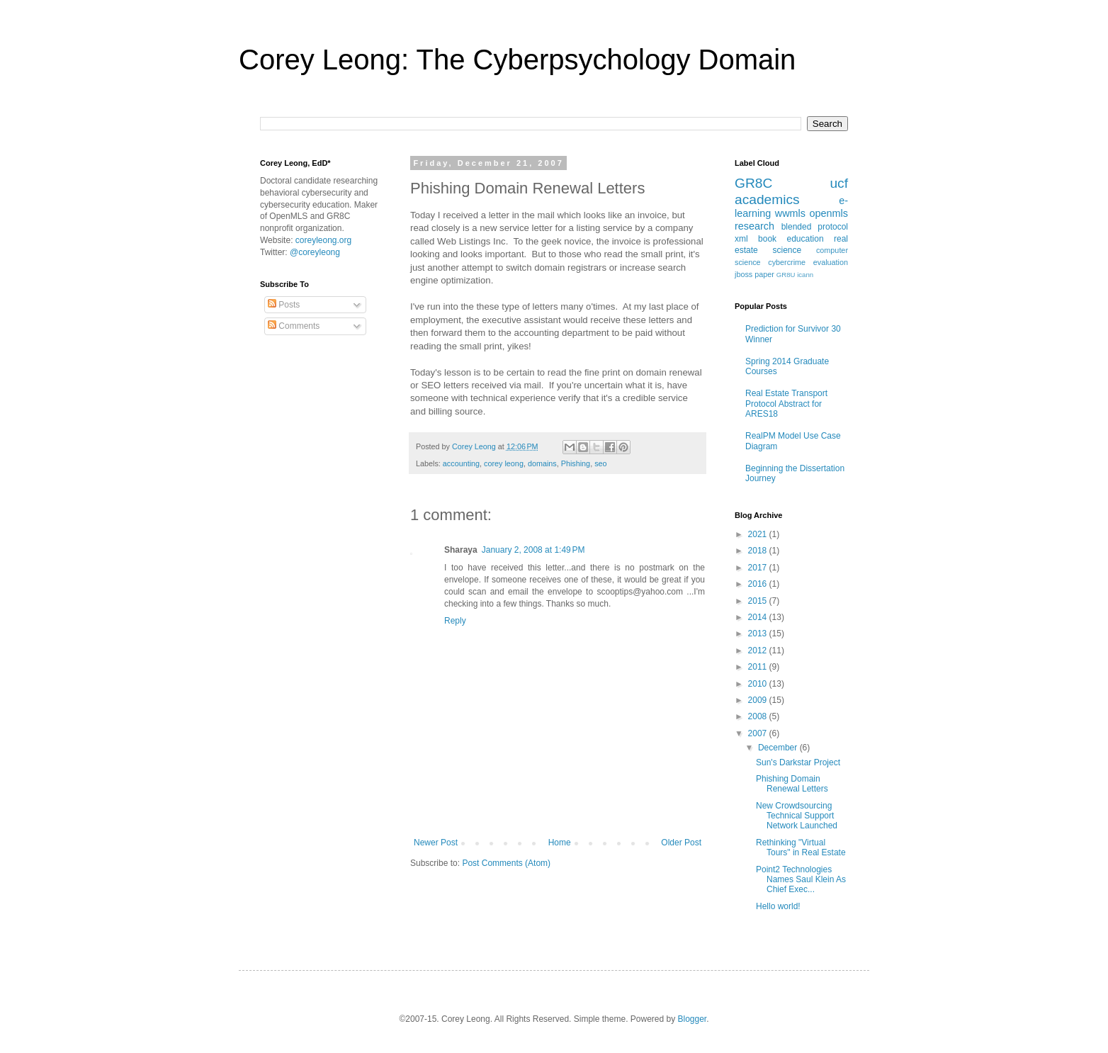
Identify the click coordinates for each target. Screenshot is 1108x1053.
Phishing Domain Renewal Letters (792, 784)
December (779, 748)
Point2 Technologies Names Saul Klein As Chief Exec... (801, 880)
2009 (758, 700)
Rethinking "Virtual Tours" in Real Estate (801, 847)
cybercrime (786, 262)
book (767, 239)
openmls (829, 213)
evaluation (830, 262)
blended (796, 227)
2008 (758, 716)
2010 (758, 684)
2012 (758, 650)
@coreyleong (315, 252)
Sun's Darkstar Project (798, 762)
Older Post (681, 843)
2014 (758, 617)
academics (767, 199)
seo (600, 463)
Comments (294, 326)
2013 (758, 633)
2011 (758, 667)
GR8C (753, 183)
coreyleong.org (323, 240)
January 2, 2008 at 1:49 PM (533, 550)
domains (542, 463)
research (754, 226)
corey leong (504, 463)
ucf (839, 183)
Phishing (575, 463)
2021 (758, 534)
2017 (758, 568)
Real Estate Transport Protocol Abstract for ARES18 (786, 403)
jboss (743, 274)
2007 (758, 733)
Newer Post (436, 843)
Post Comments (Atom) (506, 863)
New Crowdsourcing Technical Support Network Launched (796, 816)
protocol (833, 227)
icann (805, 274)
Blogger (692, 1019)
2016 (758, 584)
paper (764, 274)
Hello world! (778, 906)
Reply (455, 621)
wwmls (790, 213)
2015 (758, 601)
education (805, 239)
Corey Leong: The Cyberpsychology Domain (517, 59)
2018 (758, 551)
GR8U (786, 274)
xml (741, 239)
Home (559, 843)
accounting (461, 463)
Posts (284, 305)
